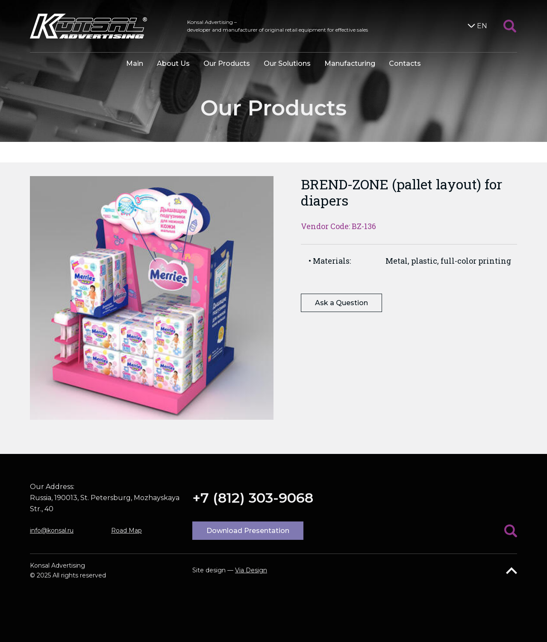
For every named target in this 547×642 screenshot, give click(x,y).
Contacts (405, 63)
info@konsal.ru (52, 530)
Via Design (251, 570)
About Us (173, 63)
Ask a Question (341, 303)
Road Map (126, 530)
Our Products (226, 63)
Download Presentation (247, 531)
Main (134, 63)
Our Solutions (287, 63)
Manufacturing (349, 63)
